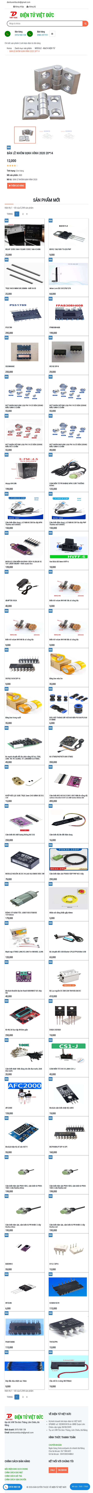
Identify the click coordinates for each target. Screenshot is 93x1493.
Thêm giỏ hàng (16, 186)
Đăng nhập (18, 6)
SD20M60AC (10, 366)
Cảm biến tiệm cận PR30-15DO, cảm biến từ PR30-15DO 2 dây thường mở (67, 1187)
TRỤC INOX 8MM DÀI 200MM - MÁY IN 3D (20, 288)
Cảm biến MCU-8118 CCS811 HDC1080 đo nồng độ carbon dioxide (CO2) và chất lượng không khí (68, 797)
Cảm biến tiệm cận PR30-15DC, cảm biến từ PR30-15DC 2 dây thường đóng (23, 1187)
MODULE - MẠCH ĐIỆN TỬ (45, 48)
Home (9, 48)
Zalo (52, 1470)
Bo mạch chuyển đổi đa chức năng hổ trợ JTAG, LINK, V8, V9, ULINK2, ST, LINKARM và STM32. (23, 758)
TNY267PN (53, 1342)
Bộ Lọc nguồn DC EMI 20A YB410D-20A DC (65, 991)
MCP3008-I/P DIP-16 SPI (58, 1147)
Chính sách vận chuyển (15, 1479)
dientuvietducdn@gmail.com (19, 1432)
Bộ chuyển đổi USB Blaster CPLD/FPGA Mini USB (67, 952)
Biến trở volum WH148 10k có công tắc (63, 600)
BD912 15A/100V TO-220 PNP (60, 249)
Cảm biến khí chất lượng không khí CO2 (20, 835)
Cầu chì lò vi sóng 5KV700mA (60, 1381)
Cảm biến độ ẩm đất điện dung (60, 835)
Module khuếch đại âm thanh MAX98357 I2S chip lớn (23, 992)
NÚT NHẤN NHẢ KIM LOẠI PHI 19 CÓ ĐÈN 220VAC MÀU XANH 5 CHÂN (24, 406)
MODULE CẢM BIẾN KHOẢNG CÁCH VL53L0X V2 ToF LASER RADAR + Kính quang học (23, 562)
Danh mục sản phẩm (23, 48)
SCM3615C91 (54, 1303)
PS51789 (8, 327)
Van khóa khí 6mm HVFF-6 (59, 561)
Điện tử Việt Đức (59, 1487)
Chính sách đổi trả (13, 1476)
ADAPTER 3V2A (11, 600)
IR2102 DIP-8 (54, 366)
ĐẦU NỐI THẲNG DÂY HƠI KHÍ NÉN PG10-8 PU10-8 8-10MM (68, 718)
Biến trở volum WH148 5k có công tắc (19, 639)
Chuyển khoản (55, 1445)
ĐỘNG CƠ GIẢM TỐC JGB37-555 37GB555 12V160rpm (21, 914)
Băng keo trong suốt (13, 717)
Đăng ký (31, 6)
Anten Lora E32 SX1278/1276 (60, 288)
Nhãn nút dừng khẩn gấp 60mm (61, 913)
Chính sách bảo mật (14, 1472)
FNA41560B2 (10, 1342)
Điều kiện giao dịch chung (16, 1469)
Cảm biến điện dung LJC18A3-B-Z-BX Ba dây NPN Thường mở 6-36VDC (23, 523)
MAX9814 (8, 1264)
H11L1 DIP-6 (53, 1264)
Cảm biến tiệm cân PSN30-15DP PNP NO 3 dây (66, 874)
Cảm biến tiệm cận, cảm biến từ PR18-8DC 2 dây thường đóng (23, 1226)
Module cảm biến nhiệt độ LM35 (61, 1108)
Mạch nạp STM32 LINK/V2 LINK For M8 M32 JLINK (24, 952)
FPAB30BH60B (54, 327)
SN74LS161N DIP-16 (12, 678)
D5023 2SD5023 (55, 1030)
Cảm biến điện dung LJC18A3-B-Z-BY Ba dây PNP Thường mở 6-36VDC (67, 523)
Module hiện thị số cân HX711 (16, 1147)
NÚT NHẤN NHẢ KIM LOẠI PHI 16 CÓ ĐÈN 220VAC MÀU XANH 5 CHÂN (68, 445)
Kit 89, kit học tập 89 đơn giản (16, 1030)
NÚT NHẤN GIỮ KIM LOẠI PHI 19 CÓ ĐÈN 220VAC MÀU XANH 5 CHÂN (67, 406)
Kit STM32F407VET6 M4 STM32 (61, 757)
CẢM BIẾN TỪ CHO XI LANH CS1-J (62, 1069)
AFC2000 (8, 1108)
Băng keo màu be (55, 678)
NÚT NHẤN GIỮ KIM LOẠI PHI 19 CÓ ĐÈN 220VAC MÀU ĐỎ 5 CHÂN (23, 445)
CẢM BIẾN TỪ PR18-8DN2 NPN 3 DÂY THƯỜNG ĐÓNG (66, 484)
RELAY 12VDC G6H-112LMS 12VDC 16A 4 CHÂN (22, 249)
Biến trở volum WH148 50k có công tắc (63, 639)
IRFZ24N (8, 1303)
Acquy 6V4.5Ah (10, 483)
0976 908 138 (15, 1429)
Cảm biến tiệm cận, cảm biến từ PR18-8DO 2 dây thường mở (67, 1226)
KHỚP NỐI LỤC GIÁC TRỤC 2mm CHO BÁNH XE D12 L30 (24, 797)
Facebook (62, 1470)
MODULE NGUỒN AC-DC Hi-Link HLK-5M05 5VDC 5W (24, 874)
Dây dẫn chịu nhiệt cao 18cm (16, 1381)
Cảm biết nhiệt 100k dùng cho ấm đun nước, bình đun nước (23, 1070)
